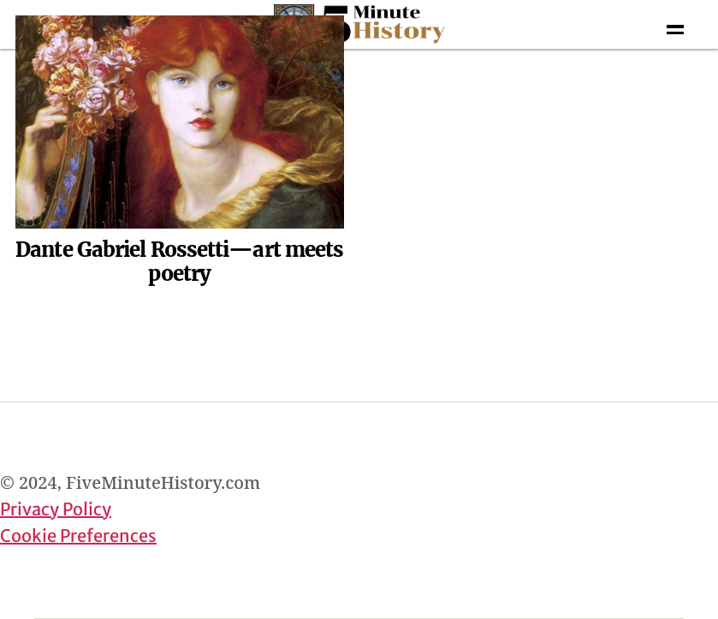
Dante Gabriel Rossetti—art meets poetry (179, 261)
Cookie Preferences (78, 535)
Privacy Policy (55, 509)
